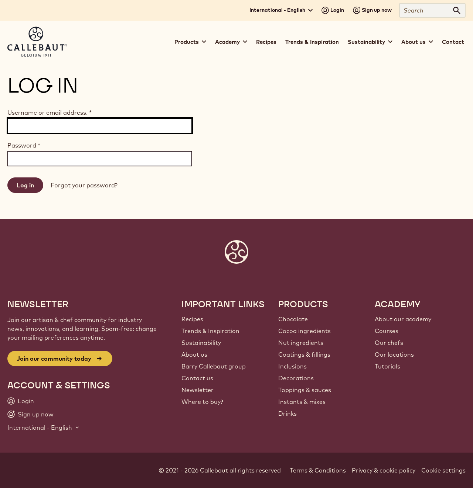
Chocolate (293, 319)
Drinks (287, 413)
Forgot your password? (84, 185)
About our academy (403, 319)
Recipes (266, 41)
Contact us (197, 378)
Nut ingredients (300, 342)
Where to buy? (202, 401)
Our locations (394, 354)
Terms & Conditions (318, 470)
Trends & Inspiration (312, 41)
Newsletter (197, 390)
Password (23, 145)
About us (194, 354)
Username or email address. (49, 112)
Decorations (296, 378)
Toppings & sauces (304, 390)
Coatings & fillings (304, 354)
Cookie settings (443, 470)
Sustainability (201, 342)
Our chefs (389, 342)
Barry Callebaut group (213, 366)
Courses (386, 331)
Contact (453, 41)
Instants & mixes (302, 401)
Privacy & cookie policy (383, 470)
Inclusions (292, 366)
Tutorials (387, 366)
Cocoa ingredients (304, 331)
